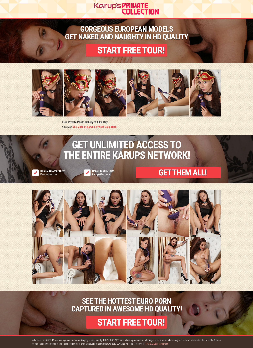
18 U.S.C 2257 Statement (156, 344)
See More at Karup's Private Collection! (94, 126)
